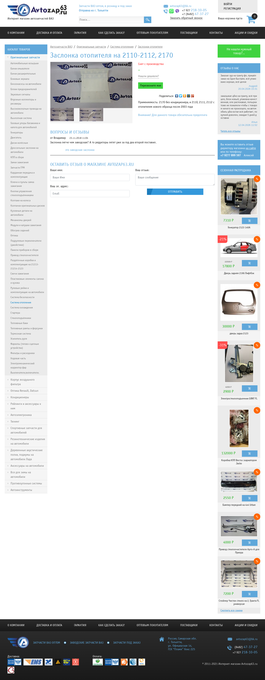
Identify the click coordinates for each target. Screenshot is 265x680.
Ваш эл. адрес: (59, 186)
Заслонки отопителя (150, 46)
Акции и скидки (246, 33)
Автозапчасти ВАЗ (61, 46)
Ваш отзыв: (142, 170)
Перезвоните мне (150, 85)
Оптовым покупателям (152, 33)
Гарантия (80, 33)
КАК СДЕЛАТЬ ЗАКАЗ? (111, 33)
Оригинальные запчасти (91, 46)
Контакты (216, 33)
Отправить (175, 191)
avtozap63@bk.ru (180, 6)
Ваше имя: (56, 170)
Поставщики (189, 33)
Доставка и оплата (49, 33)
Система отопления (122, 46)
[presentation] (78, 207)
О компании (16, 33)
